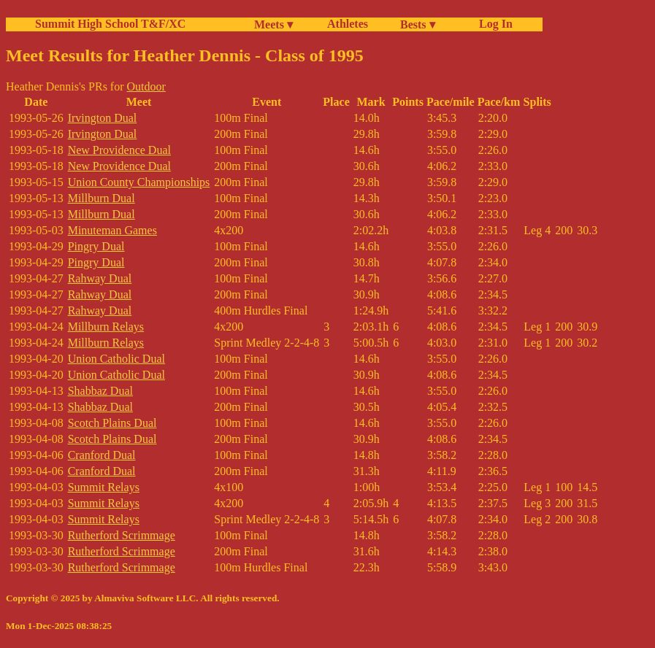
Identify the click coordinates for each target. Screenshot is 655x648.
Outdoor (146, 86)
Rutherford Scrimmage (121, 535)
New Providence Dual (119, 150)
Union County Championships (139, 182)
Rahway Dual (100, 278)
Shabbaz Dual (100, 391)
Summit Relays (103, 487)
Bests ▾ (417, 24)
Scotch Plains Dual (112, 423)
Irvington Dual (102, 118)
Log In (493, 24)
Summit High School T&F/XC (110, 24)
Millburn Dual (101, 198)
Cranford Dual (102, 455)
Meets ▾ (273, 24)
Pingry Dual (96, 246)
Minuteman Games (112, 230)
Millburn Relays (106, 326)
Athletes (347, 24)
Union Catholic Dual (116, 358)
